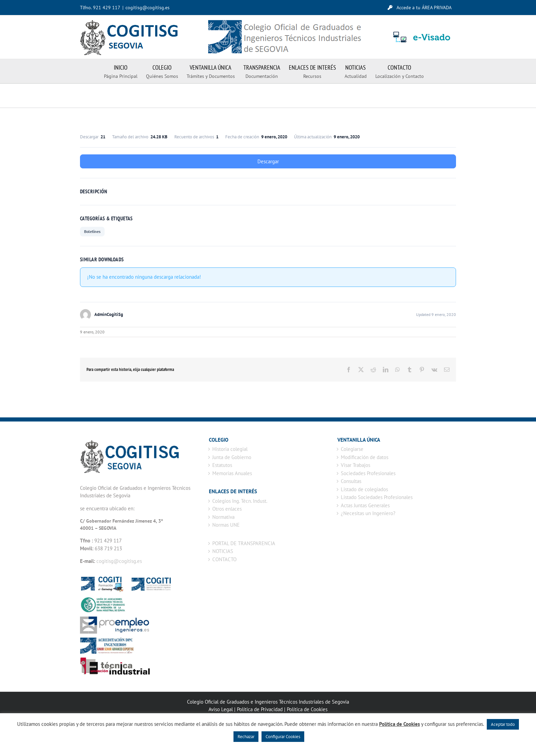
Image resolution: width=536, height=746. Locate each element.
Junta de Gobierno (231, 457)
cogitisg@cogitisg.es (147, 7)
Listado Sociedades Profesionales (377, 497)
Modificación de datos (364, 457)
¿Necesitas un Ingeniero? (368, 513)
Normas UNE (226, 525)
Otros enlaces (227, 509)
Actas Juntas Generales (365, 505)
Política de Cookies (307, 709)
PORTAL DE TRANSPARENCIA (243, 543)
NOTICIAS (222, 551)
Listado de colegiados (364, 489)
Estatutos (222, 465)
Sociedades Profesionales (368, 473)
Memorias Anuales (232, 473)
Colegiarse (352, 449)
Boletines (92, 231)
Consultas (351, 481)
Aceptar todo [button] (503, 724)
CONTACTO (224, 559)
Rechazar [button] (246, 737)
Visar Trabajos (355, 465)
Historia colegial (229, 449)
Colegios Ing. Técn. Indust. (239, 501)
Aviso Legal (221, 709)
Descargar (268, 161)
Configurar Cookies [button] (283, 737)
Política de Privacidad (260, 709)
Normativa (223, 517)
